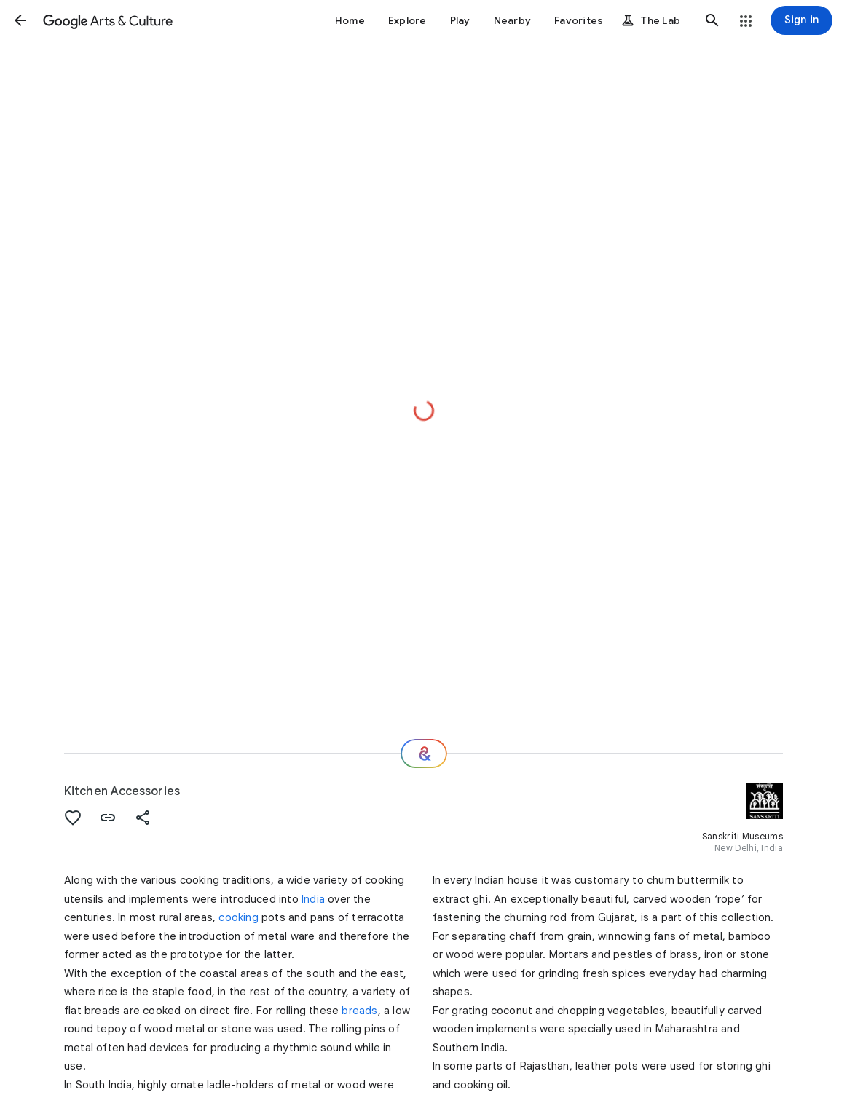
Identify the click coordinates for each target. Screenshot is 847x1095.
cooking (238, 917)
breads (359, 1010)
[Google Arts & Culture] (108, 20)
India (313, 899)
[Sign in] (801, 20)
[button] (20, 20)
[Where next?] (424, 753)
